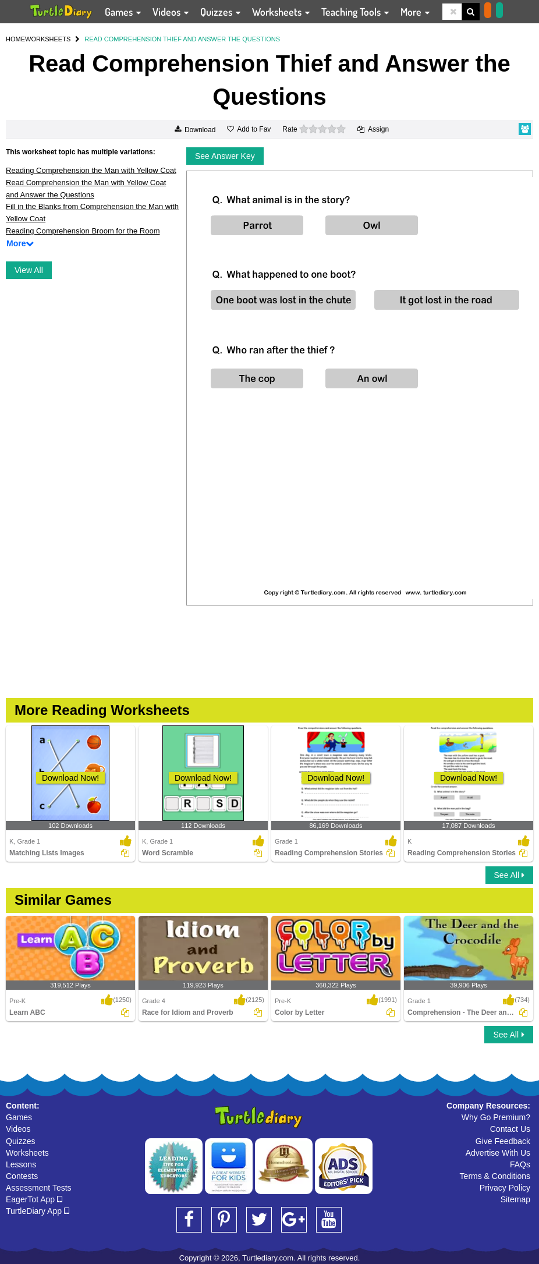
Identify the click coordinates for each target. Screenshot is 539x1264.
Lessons (21, 1164)
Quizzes (21, 1141)
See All (509, 875)
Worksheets (27, 1152)
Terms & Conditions (495, 1176)
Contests (22, 1176)
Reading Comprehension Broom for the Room (82, 230)
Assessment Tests (39, 1187)
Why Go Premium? (496, 1117)
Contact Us (510, 1129)
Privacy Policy (505, 1187)
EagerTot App (34, 1199)
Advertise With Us (498, 1152)
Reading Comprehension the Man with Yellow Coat (91, 170)
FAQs (520, 1164)
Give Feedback (503, 1141)
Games (19, 1117)
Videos (18, 1129)
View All (29, 270)
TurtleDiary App (37, 1211)
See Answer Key (225, 156)
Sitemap (515, 1199)
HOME (15, 39)
